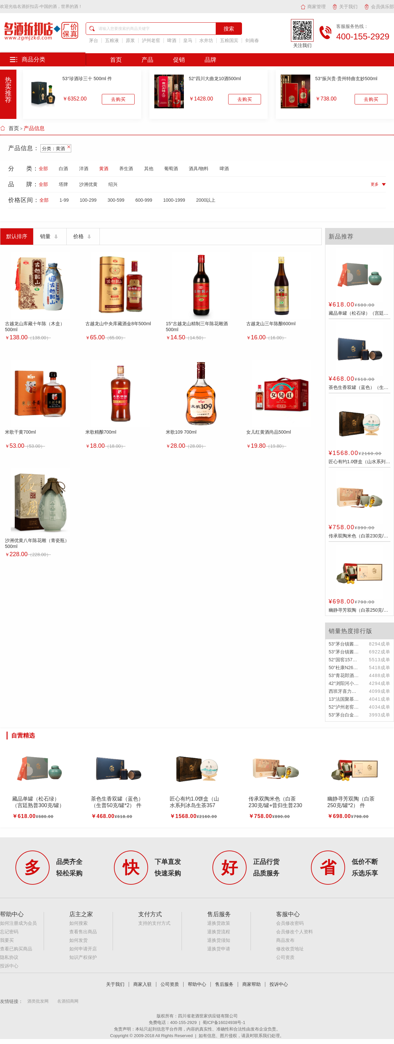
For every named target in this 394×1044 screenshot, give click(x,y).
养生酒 (126, 168)
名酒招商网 (67, 1001)
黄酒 (103, 168)
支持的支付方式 (154, 923)
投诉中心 (9, 966)
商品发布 (285, 940)
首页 (9, 128)
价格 (83, 237)
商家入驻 (142, 984)
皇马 (187, 40)
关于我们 (345, 6)
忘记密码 (9, 931)
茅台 (93, 40)
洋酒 (83, 168)
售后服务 (224, 984)
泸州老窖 (151, 40)
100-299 (88, 200)
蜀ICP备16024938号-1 (224, 1022)
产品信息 (34, 128)
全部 (43, 168)
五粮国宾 (229, 40)
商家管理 (313, 6)
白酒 (63, 168)
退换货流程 (218, 931)
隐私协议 (9, 957)
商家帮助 (251, 984)
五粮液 (112, 40)
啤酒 (171, 40)
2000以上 (205, 200)
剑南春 (252, 40)
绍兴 (113, 184)
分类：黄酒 (56, 148)
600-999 (143, 200)
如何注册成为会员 (18, 923)
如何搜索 (78, 923)
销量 (50, 237)
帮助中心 (197, 984)
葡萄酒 (171, 168)
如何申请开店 (83, 948)
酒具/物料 (198, 168)
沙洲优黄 (88, 184)
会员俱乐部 (379, 6)
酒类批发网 (38, 1001)
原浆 (130, 40)
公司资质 (285, 957)
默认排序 (16, 236)
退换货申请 (218, 948)
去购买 (118, 99)
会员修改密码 (290, 923)
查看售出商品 (83, 931)
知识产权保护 (83, 957)
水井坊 (206, 40)
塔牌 (63, 184)
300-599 (115, 200)
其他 (148, 168)
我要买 (7, 940)
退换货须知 (218, 940)
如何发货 (78, 940)
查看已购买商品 (16, 948)
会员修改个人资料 (294, 931)
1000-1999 (174, 200)
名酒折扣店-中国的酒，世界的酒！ (49, 6)
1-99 (64, 200)
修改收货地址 (290, 948)
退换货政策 (218, 923)
